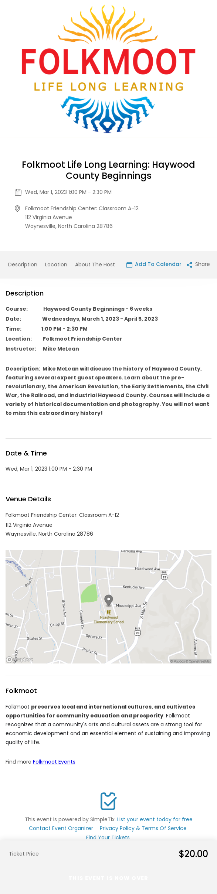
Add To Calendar (154, 264)
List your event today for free (155, 819)
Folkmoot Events (54, 761)
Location (56, 264)
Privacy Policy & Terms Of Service (143, 828)
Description (22, 264)
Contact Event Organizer (61, 828)
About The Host (95, 264)
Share (198, 264)
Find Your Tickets (108, 837)
